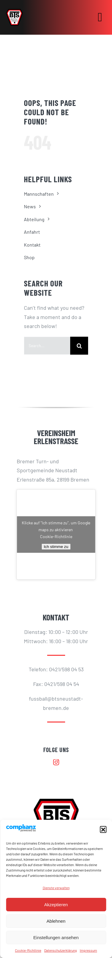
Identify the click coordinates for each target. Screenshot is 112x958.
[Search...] (47, 346)
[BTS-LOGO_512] (14, 11)
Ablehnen (56, 921)
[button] (103, 829)
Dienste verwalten (56, 888)
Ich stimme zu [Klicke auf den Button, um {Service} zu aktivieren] (56, 546)
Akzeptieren (56, 904)
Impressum (88, 950)
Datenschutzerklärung (60, 950)
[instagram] (56, 762)
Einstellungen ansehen (56, 937)
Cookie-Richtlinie (28, 950)
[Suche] (79, 346)
